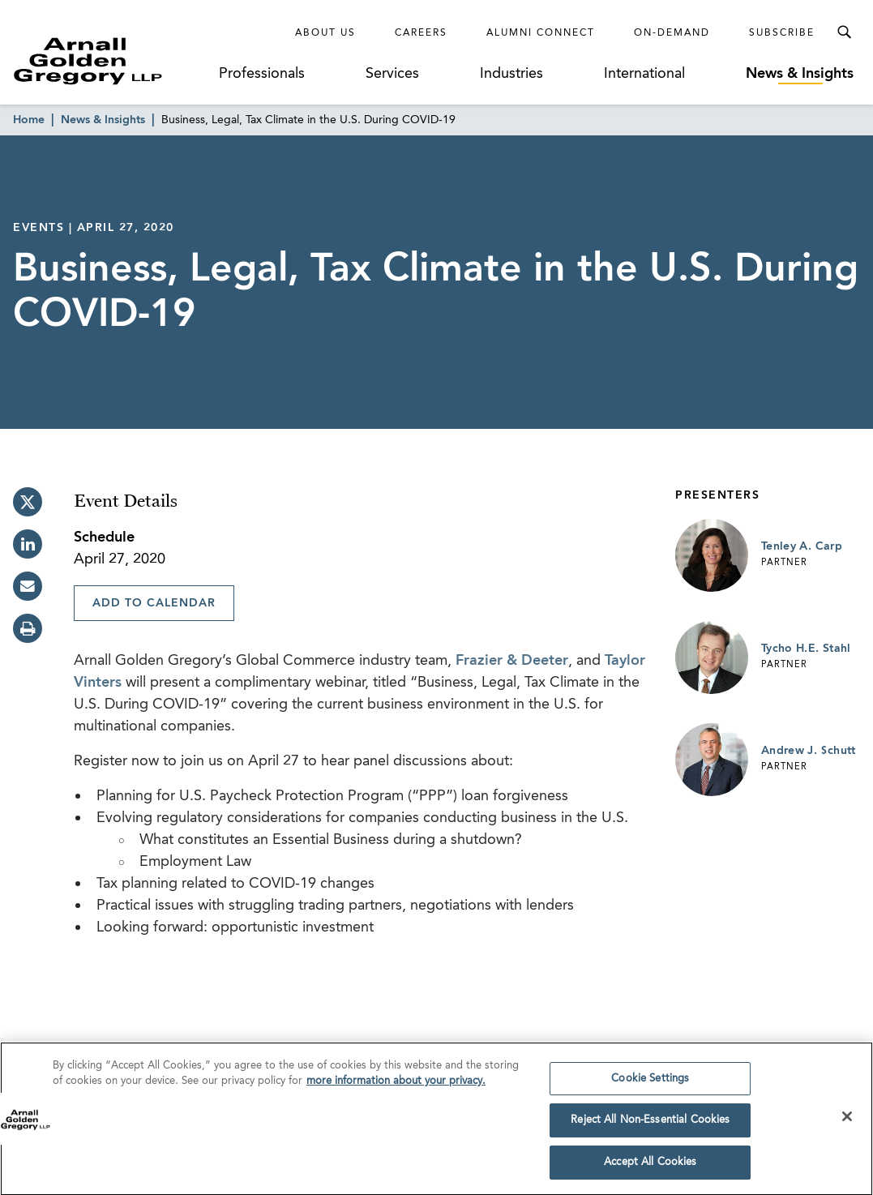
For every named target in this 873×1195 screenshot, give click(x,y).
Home (29, 120)
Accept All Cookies (650, 1168)
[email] (27, 586)
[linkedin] (27, 544)
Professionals (262, 73)
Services (392, 73)
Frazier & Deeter (512, 660)
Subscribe (782, 33)
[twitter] (27, 501)
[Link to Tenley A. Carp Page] (711, 555)
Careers (421, 33)
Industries (511, 73)
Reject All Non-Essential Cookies (650, 1125)
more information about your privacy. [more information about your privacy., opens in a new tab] (396, 1086)
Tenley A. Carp (801, 546)
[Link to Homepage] (112, 60)
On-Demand (672, 33)
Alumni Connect (540, 33)
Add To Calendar (154, 603)
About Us (325, 33)
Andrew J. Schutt (808, 750)
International (644, 73)
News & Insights (800, 73)
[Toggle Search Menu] (844, 32)
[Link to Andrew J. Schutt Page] (711, 759)
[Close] (847, 1121)
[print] (27, 628)
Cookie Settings (650, 1083)
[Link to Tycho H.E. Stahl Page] (711, 657)
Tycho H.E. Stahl (806, 648)
